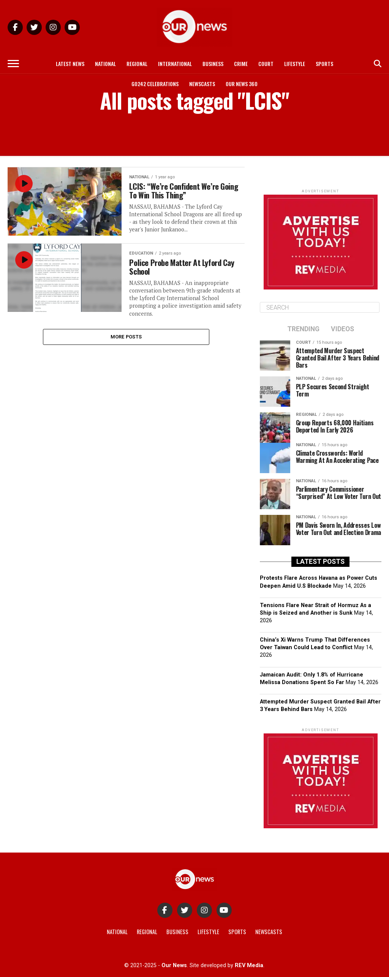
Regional (137, 64)
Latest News (70, 64)
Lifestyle (294, 64)
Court (266, 64)
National (105, 64)
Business (212, 64)
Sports (324, 64)
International (175, 64)
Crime (241, 64)
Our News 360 (242, 84)
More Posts (126, 338)
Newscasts (202, 84)
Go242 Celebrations (155, 84)
